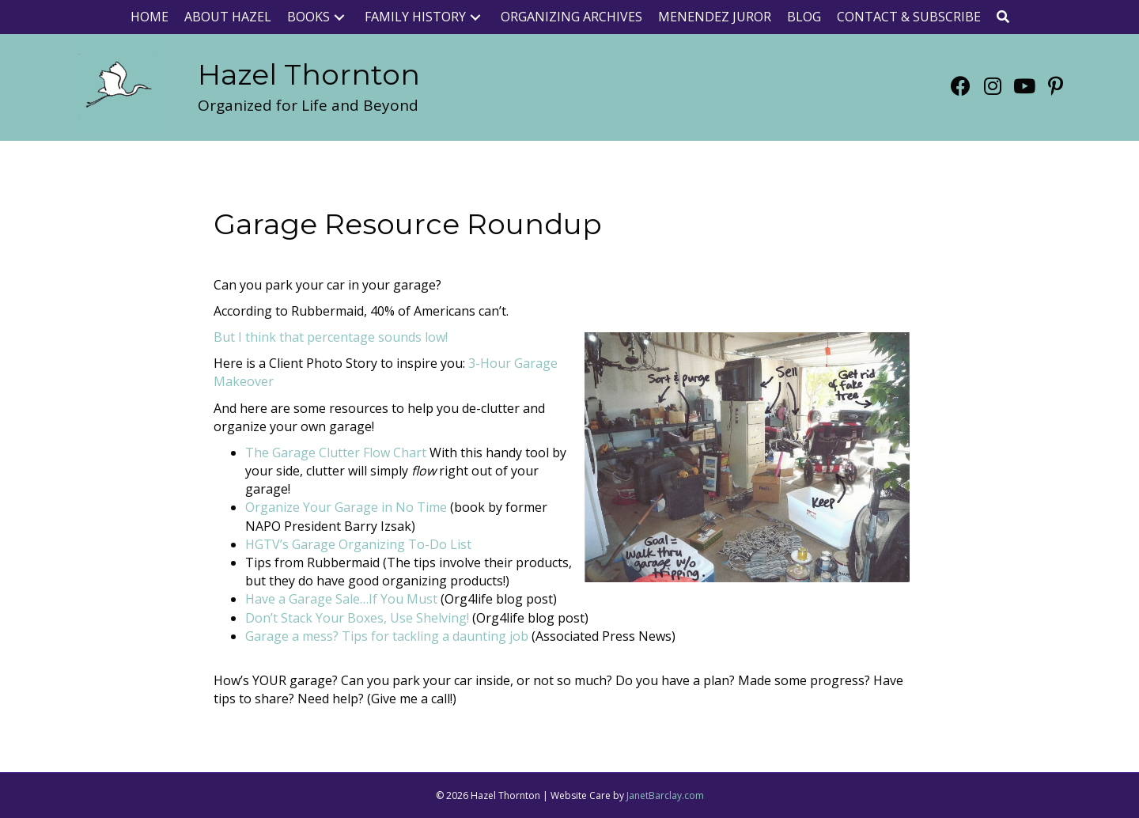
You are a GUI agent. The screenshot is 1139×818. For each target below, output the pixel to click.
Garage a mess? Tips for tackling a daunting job (386, 636)
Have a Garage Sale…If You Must (341, 599)
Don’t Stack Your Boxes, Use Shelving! (357, 618)
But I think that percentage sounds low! (331, 337)
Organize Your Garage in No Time (346, 507)
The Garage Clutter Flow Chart (335, 452)
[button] (339, 17)
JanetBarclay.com (665, 795)
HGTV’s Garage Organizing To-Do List (358, 544)
